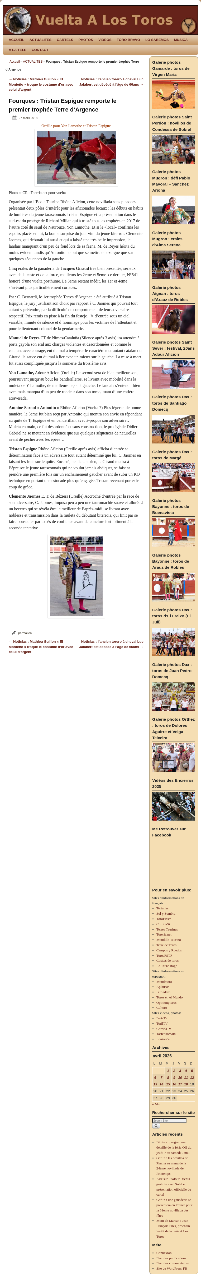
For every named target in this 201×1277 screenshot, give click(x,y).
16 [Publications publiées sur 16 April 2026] (174, 1084)
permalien (25, 633)
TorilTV (162, 1023)
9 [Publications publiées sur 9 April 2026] (174, 1078)
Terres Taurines (167, 929)
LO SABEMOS (157, 40)
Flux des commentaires (172, 1263)
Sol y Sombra (165, 913)
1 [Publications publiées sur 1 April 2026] (168, 1071)
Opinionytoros (166, 1003)
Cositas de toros (167, 961)
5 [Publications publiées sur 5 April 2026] (192, 1071)
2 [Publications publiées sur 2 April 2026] (174, 1071)
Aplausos (162, 987)
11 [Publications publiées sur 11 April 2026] (186, 1078)
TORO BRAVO (128, 40)
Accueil (14, 61)
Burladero (163, 992)
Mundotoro (164, 982)
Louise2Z (163, 1039)
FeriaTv (161, 1018)
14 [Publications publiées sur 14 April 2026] (162, 1084)
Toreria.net (163, 934)
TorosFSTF (164, 955)
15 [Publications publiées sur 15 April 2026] (168, 1084)
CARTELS (65, 40)
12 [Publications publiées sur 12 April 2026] (192, 1078)
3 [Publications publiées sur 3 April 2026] (180, 1071)
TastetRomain (166, 1034)
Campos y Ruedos (169, 950)
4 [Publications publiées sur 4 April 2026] (186, 1071)
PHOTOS (85, 40)
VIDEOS (105, 40)
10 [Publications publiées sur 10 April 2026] (180, 1078)
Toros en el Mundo (169, 997)
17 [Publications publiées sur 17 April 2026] (180, 1084)
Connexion (164, 1253)
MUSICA (181, 40)
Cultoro (161, 1008)
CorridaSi (163, 924)
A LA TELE (17, 50)
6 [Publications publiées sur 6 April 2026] (155, 1078)
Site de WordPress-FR (171, 1268)
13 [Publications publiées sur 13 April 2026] (155, 1084)
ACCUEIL (16, 40)
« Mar (156, 1104)
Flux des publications (171, 1258)
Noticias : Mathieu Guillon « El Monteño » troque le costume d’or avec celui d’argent (41, 84)
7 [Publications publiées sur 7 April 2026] (161, 1078)
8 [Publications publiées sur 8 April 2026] (168, 1078)
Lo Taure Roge (166, 966)
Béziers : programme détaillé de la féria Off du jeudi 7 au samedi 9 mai (174, 1147)
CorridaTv (163, 1029)
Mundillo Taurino (168, 940)
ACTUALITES (41, 40)
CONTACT (40, 50)
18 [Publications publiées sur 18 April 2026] (186, 1084)
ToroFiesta (163, 919)
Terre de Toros (166, 945)
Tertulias (162, 908)
